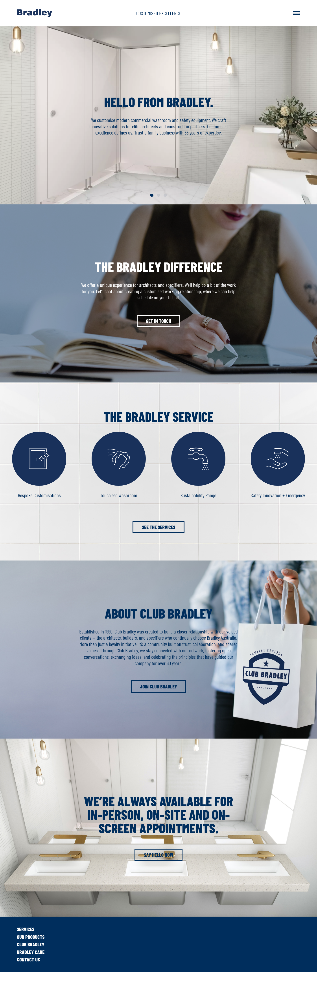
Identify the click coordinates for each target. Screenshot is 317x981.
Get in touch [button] (158, 321)
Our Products (30, 937)
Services (25, 929)
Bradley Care (30, 952)
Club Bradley (30, 944)
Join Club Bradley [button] (158, 686)
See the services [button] (158, 527)
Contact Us (28, 959)
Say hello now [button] (158, 855)
